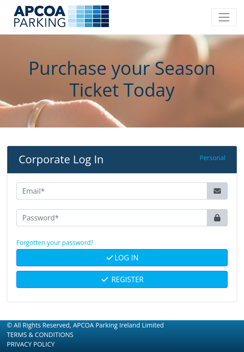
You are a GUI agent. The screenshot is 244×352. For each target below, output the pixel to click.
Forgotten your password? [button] (54, 242)
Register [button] (121, 279)
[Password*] (111, 217)
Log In (121, 258)
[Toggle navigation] (224, 17)
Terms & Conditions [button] (40, 334)
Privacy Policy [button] (31, 344)
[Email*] (111, 191)
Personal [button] (212, 157)
